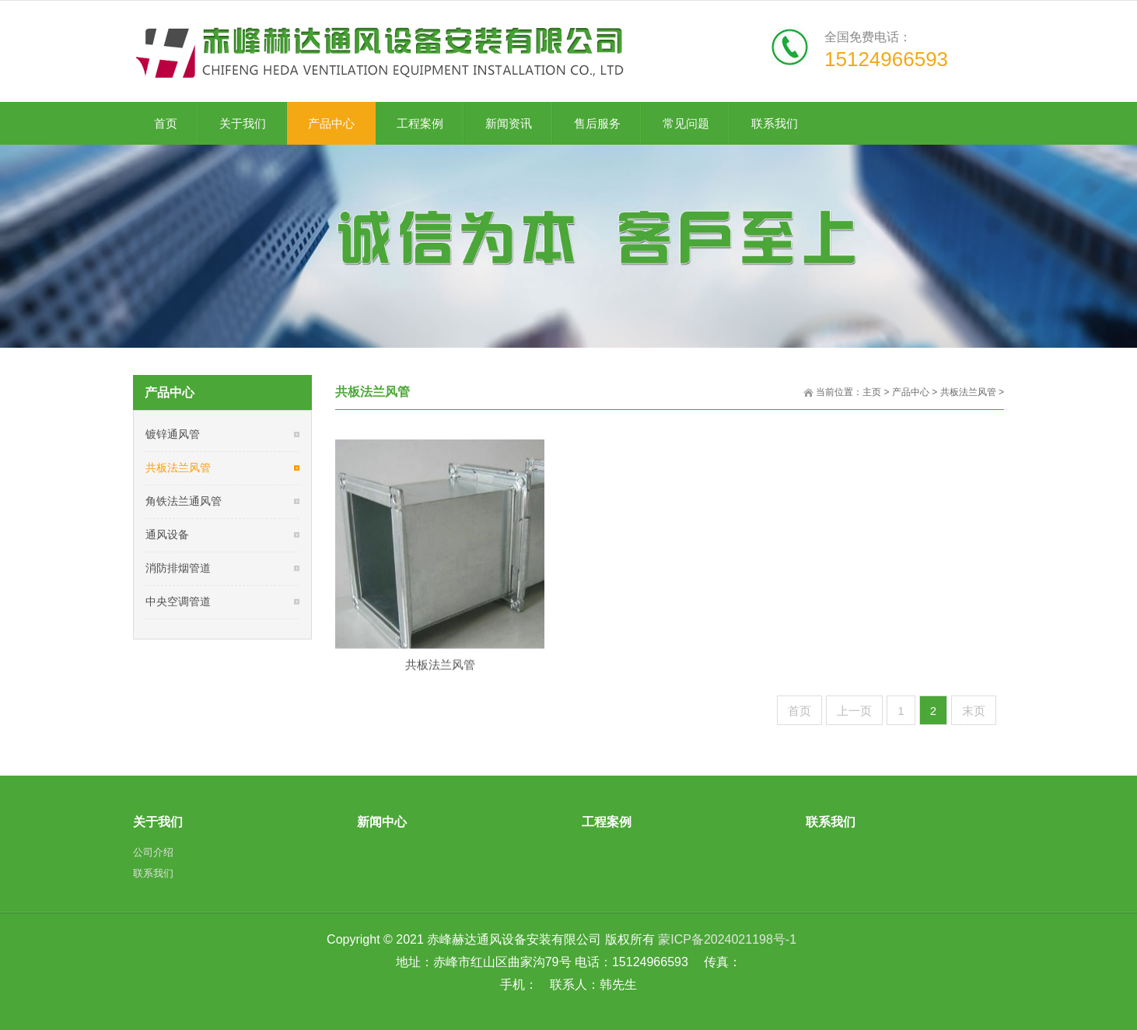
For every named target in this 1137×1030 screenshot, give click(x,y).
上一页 (854, 710)
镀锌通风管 (172, 434)
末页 (973, 710)
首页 (799, 710)
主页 (871, 392)
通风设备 (167, 534)
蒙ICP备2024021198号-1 (727, 939)
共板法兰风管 (968, 392)
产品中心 (910, 392)
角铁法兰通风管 (183, 501)
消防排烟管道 (178, 568)
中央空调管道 (178, 601)
